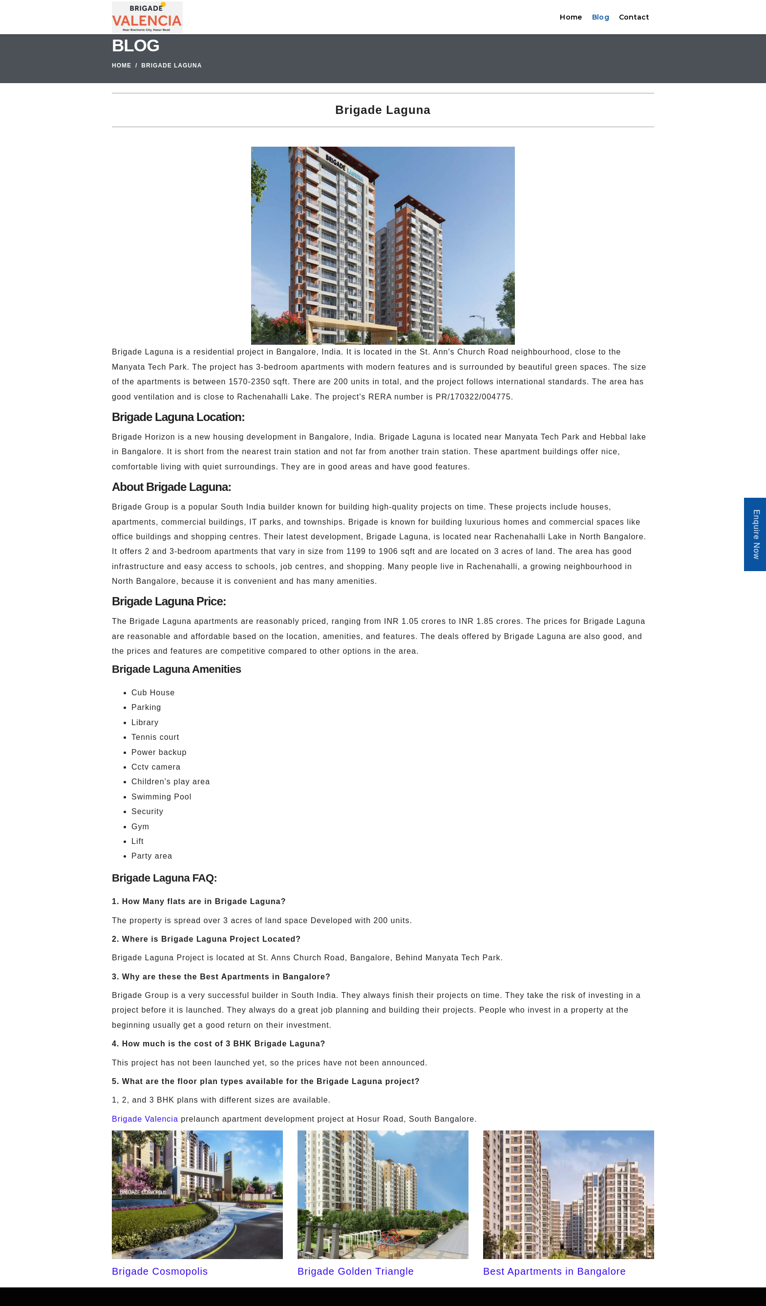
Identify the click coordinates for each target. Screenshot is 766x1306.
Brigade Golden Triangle (356, 1271)
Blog (600, 17)
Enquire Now (756, 534)
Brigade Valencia (145, 1119)
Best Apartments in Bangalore (554, 1271)
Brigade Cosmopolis (160, 1271)
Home (571, 17)
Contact (634, 17)
